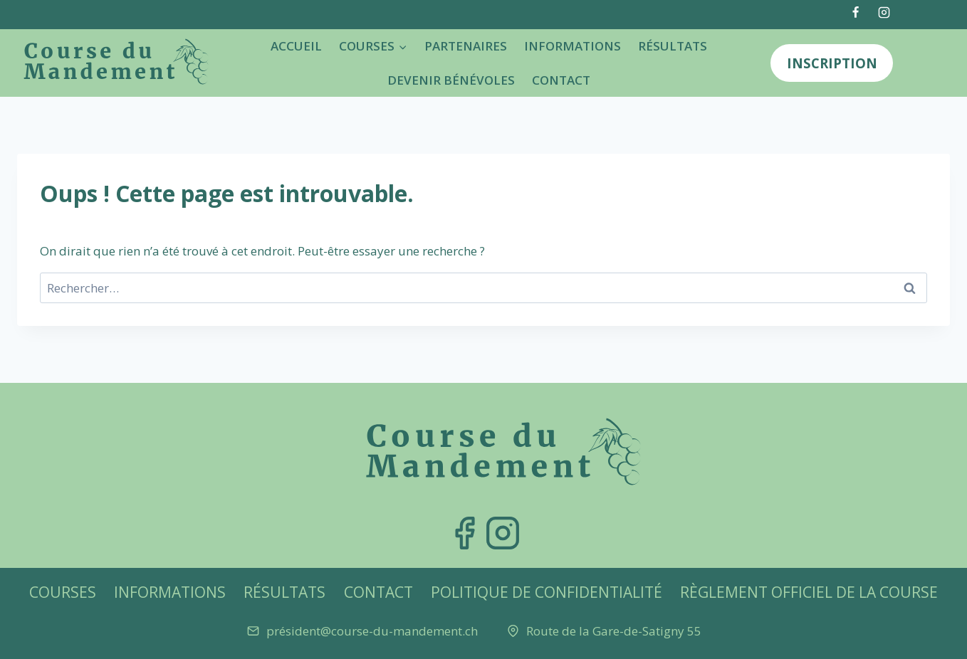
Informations (572, 46)
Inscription (832, 63)
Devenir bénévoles (451, 80)
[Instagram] (884, 12)
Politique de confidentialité (546, 592)
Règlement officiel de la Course (809, 592)
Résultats (672, 46)
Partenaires (465, 46)
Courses (62, 592)
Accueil (296, 46)
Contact (561, 80)
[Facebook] (856, 12)
